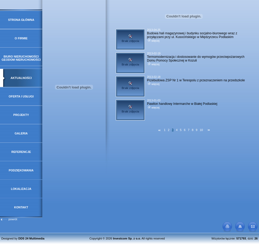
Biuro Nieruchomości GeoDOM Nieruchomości (21, 58)
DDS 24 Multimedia (31, 238)
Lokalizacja (21, 188)
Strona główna (21, 19)
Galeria (21, 133)
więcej (154, 40)
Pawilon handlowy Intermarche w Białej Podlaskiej (182, 104)
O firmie (21, 38)
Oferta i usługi (21, 96)
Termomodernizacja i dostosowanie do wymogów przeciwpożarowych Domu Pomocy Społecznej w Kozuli (195, 58)
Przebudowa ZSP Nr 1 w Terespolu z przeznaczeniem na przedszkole (196, 80)
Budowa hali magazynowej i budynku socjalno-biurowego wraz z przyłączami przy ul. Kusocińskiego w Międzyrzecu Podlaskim (192, 35)
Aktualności (21, 77)
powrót (8, 219)
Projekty (21, 114)
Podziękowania (21, 170)
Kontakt (21, 207)
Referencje (21, 151)
